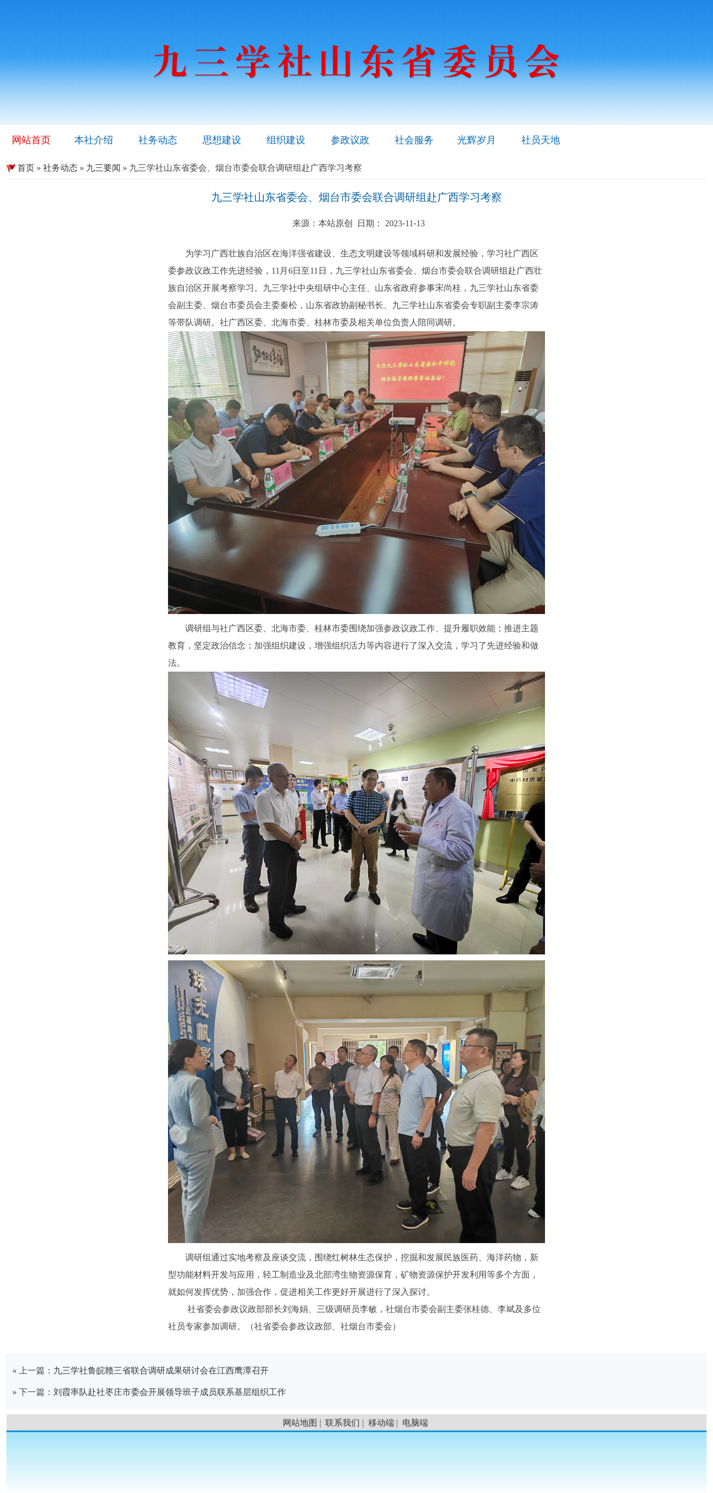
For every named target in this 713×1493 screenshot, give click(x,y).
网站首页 (31, 140)
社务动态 (157, 140)
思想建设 (221, 140)
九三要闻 (103, 167)
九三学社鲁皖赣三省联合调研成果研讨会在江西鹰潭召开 (161, 1370)
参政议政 (350, 140)
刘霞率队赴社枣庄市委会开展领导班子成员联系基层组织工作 (169, 1392)
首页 (20, 167)
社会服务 (414, 140)
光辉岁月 (476, 140)
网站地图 (300, 1422)
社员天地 (540, 140)
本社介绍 (93, 140)
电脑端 (415, 1422)
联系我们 (342, 1422)
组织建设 (286, 140)
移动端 (381, 1422)
